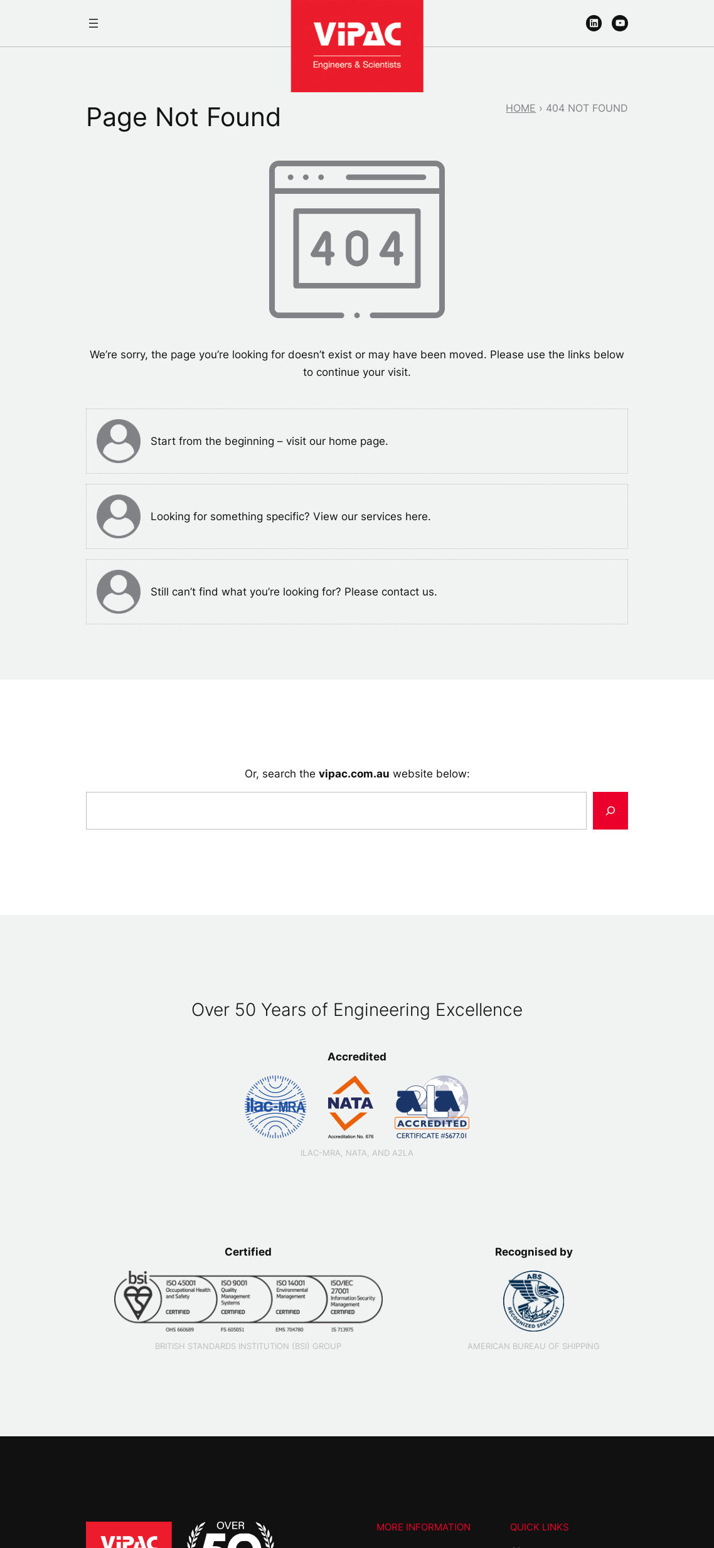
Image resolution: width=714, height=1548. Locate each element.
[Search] (610, 811)
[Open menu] (93, 23)
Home (521, 108)
